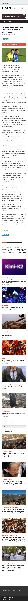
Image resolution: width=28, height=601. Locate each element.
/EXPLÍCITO (11, 597)
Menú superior (6, 1)
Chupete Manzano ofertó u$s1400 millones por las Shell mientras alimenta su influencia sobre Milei (14, 483)
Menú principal (7, 21)
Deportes (13, 242)
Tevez (20, 242)
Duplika (8, 599)
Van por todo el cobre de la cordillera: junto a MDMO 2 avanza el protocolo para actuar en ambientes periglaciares (13, 511)
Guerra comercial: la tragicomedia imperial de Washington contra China (13, 361)
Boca (9, 242)
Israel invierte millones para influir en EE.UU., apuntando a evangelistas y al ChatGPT (13, 308)
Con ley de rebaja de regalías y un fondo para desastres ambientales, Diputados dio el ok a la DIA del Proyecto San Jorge (14, 539)
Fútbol (16, 242)
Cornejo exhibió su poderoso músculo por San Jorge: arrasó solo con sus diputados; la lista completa (13, 455)
